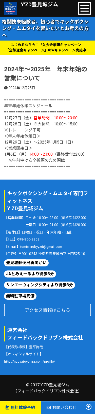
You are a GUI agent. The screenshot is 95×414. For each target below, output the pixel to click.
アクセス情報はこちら (47, 310)
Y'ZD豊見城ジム (41, 5)
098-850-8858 (28, 239)
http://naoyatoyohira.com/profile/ (32, 361)
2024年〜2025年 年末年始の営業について (45, 74)
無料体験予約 (20, 407)
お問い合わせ (62, 407)
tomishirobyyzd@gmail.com (43, 246)
